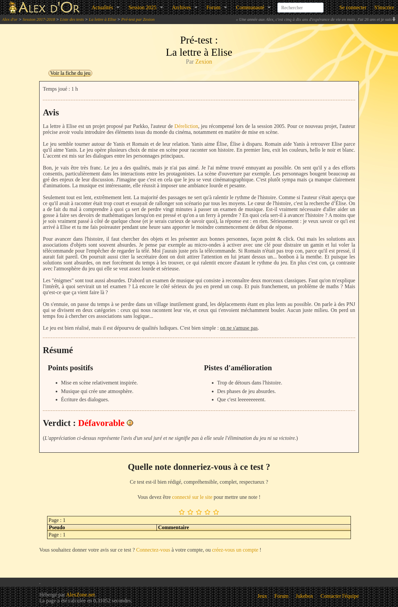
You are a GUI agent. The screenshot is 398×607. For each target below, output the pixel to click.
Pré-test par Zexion (138, 19)
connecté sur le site (192, 497)
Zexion (203, 61)
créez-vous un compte (235, 550)
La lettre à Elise (102, 19)
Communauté (250, 7)
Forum (214, 7)
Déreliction (186, 126)
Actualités (102, 7)
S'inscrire (384, 7)
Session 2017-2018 (38, 19)
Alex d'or (9, 19)
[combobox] (300, 4)
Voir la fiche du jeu (70, 73)
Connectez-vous (153, 550)
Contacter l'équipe (340, 596)
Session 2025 (142, 7)
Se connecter (352, 7)
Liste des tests (72, 19)
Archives (181, 7)
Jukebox (304, 596)
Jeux (262, 596)
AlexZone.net (80, 594)
